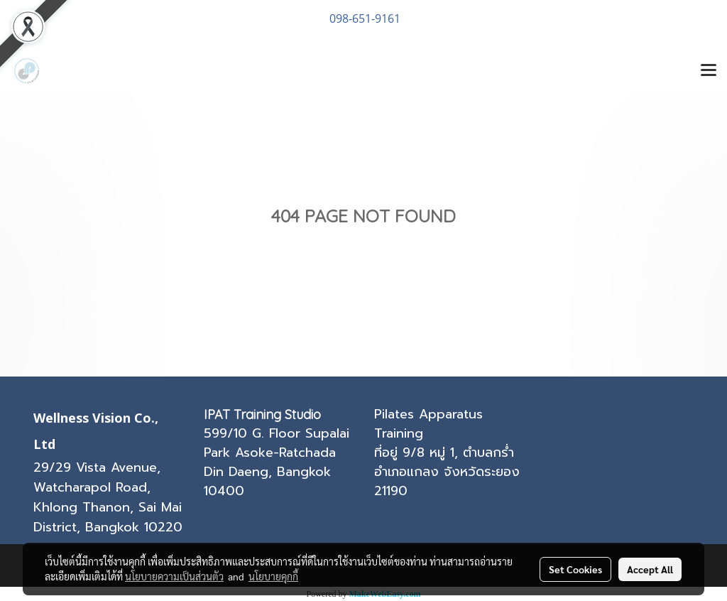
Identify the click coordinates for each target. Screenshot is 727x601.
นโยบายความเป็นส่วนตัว (174, 576)
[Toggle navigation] (708, 71)
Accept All (650, 569)
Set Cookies (575, 569)
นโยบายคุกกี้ (273, 576)
